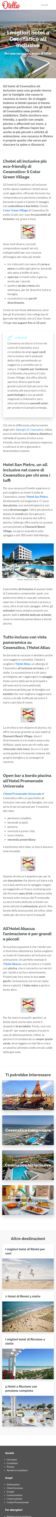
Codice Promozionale (18, 1502)
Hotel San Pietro (37, 496)
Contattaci (12, 1463)
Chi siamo (12, 1459)
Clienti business (15, 1488)
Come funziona (14, 1495)
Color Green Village (15, 210)
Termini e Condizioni (17, 1470)
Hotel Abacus (12, 964)
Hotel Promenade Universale (23, 793)
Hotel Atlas (23, 664)
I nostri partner (14, 1498)
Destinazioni (13, 1484)
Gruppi (10, 1491)
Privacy (10, 1466)
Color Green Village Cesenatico (27, 233)
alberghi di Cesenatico (30, 429)
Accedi (44, 4)
